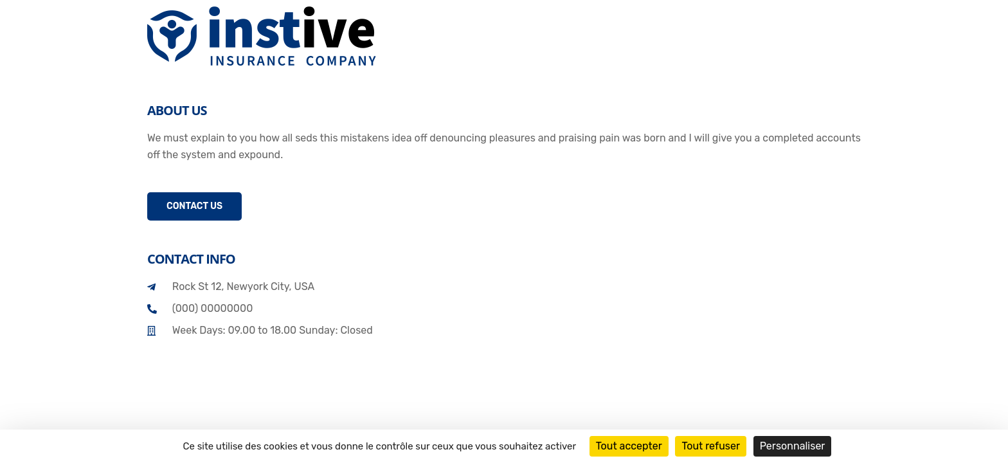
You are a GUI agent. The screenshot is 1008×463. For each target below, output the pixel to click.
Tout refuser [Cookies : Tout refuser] (710, 446)
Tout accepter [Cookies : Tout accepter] (629, 446)
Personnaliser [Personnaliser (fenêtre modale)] (792, 446)
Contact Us (194, 206)
